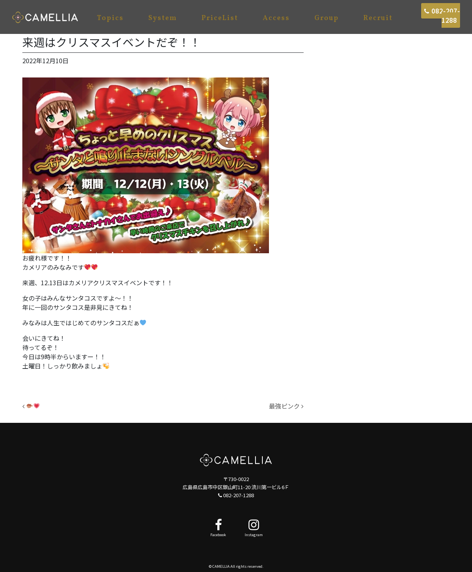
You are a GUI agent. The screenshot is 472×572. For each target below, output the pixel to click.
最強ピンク (286, 405)
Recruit (378, 18)
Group (326, 18)
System (162, 18)
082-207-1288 (442, 15)
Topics (110, 18)
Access (276, 18)
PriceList (220, 18)
